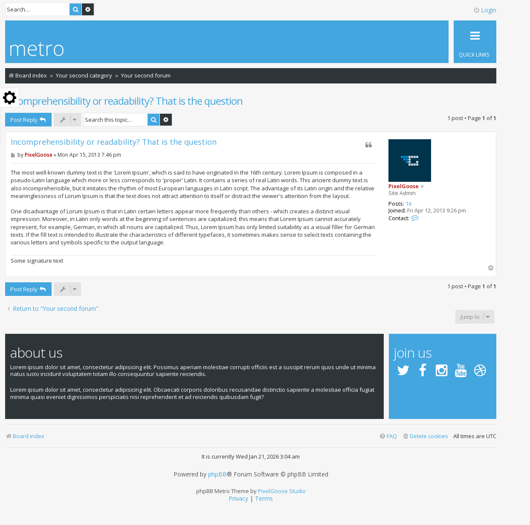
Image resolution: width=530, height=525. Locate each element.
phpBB (217, 474)
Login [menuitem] (484, 10)
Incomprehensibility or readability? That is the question (124, 101)
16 (408, 204)
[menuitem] (425, 436)
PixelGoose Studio (282, 491)
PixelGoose (403, 186)
